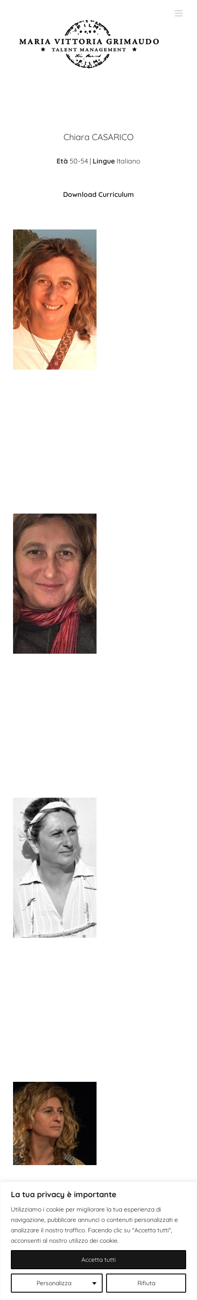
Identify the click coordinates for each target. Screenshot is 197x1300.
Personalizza (54, 1283)
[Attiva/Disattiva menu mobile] (179, 13)
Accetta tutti (98, 1260)
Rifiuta (146, 1283)
